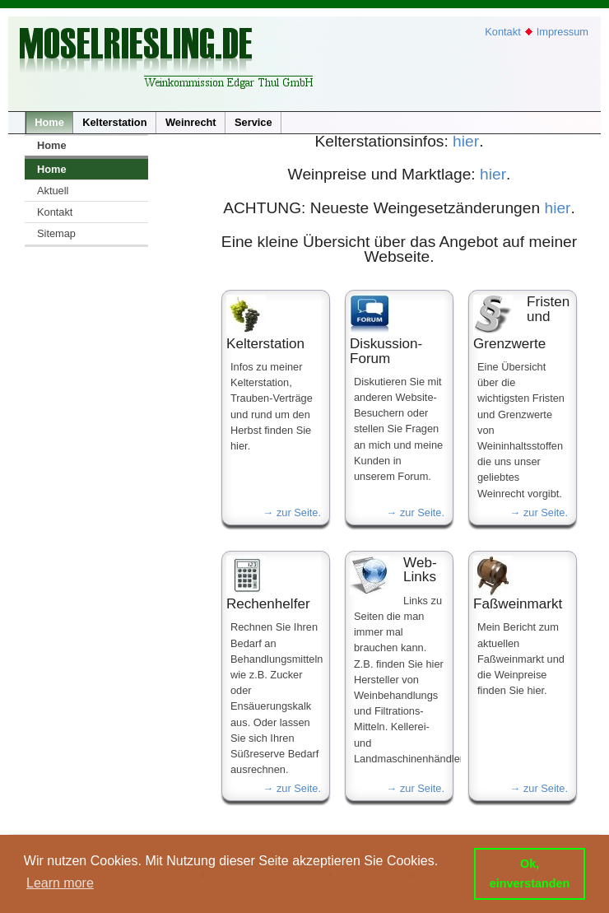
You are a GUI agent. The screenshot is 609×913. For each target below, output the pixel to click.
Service (253, 122)
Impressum (562, 32)
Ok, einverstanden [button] (530, 873)
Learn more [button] (60, 883)
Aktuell (52, 190)
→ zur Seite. (292, 512)
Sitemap (56, 233)
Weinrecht (190, 122)
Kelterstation (114, 122)
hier (466, 141)
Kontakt (502, 32)
